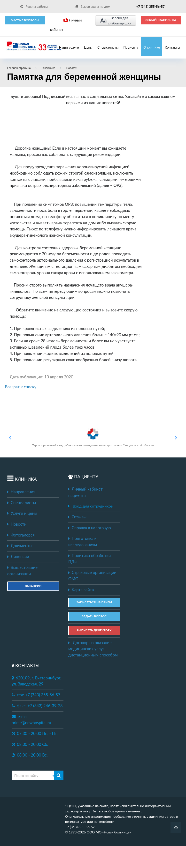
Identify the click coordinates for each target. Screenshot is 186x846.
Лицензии (18, 556)
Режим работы (34, 6)
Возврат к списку (20, 386)
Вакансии (33, 586)
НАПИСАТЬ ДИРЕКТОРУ (94, 630)
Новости (16, 524)
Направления (21, 491)
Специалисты (107, 47)
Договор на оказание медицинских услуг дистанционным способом (93, 648)
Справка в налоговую (89, 527)
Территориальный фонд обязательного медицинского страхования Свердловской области (93, 437)
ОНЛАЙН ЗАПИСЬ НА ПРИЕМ (160, 21)
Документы (19, 545)
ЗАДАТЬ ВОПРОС (94, 616)
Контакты (172, 47)
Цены (88, 47)
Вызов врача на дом (92, 6)
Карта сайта (81, 589)
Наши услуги (69, 47)
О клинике (151, 47)
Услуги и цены (22, 513)
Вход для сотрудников (93, 506)
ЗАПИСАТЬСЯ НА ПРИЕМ (94, 602)
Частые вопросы (25, 20)
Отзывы (77, 517)
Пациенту (131, 47)
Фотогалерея (21, 535)
